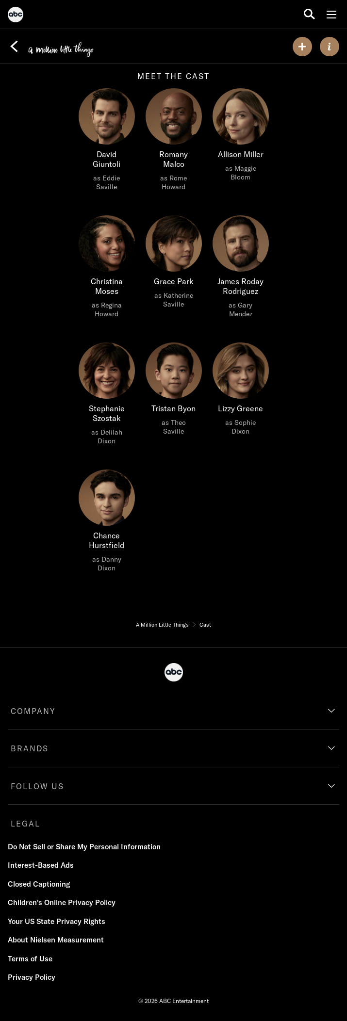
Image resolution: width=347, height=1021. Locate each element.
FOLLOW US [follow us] (37, 786)
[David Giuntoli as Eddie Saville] (107, 142)
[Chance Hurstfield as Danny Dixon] (107, 523)
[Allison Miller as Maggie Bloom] (241, 137)
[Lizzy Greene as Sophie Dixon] (241, 391)
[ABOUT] (329, 46)
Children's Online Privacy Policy (62, 902)
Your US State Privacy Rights (56, 921)
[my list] (302, 46)
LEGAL (25, 823)
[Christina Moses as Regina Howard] (107, 269)
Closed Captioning (39, 884)
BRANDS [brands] (30, 748)
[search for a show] (309, 14)
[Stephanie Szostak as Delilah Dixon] (107, 396)
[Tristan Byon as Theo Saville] (174, 391)
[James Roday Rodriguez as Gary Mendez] (241, 269)
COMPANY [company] (33, 711)
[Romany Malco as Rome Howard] (174, 142)
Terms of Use (30, 958)
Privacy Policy (31, 977)
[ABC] (15, 16)
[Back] (14, 46)
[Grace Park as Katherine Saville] (174, 264)
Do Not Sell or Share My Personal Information (84, 846)
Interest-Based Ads (41, 865)
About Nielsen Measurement (56, 939)
